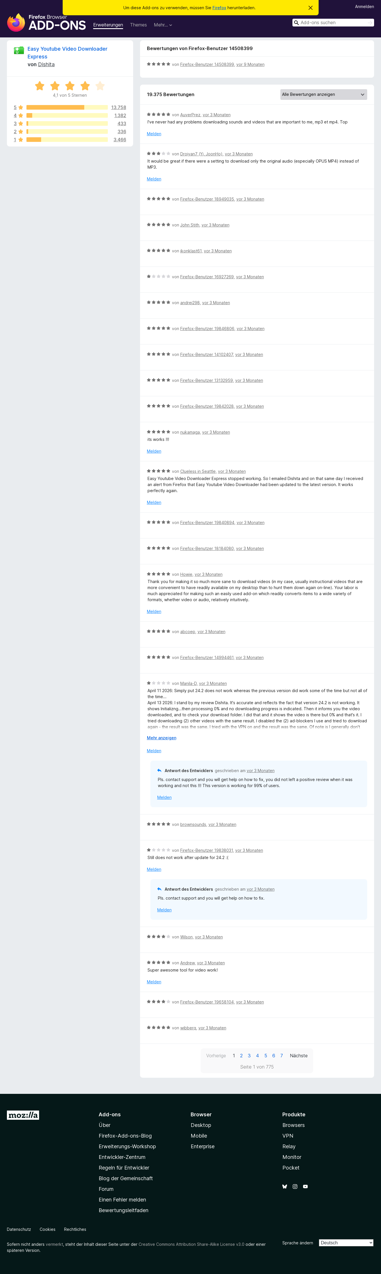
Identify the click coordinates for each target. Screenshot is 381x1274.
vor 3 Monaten (217, 114)
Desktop (201, 1125)
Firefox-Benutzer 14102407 (206, 354)
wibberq (188, 1027)
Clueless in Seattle (198, 471)
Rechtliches (75, 1229)
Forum (106, 1189)
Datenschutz (19, 1229)
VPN (287, 1136)
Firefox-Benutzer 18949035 (207, 199)
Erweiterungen (108, 25)
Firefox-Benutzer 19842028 (207, 406)
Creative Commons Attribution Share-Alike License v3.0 (191, 1244)
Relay (289, 1146)
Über (104, 1125)
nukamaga (190, 432)
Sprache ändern (297, 1242)
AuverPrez (190, 114)
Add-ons (110, 1114)
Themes (138, 25)
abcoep (187, 631)
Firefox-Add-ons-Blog (125, 1136)
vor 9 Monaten (250, 64)
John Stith (189, 224)
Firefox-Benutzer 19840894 (207, 522)
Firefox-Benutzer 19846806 (207, 328)
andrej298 (190, 302)
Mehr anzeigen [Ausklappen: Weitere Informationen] (161, 737)
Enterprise (203, 1146)
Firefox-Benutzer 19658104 (207, 1001)
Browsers (293, 1125)
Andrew (187, 962)
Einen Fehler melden (122, 1200)
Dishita (46, 64)
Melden (154, 133)
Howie (186, 574)
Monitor (291, 1157)
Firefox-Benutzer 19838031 (206, 850)
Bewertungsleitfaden (123, 1210)
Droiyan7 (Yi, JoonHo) (201, 153)
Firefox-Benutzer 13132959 (206, 380)
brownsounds (193, 824)
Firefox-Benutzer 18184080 (207, 548)
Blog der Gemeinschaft (126, 1178)
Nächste (299, 1055)
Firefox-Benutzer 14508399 (207, 64)
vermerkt (54, 1244)
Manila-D (188, 683)
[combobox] (333, 22)
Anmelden (364, 6)
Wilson (186, 936)
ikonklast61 (191, 250)
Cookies (47, 1229)
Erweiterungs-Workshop (127, 1146)
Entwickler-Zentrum (122, 1157)
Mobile (199, 1136)
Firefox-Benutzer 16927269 (207, 276)
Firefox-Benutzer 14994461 (206, 657)
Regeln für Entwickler (124, 1168)
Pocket (291, 1168)
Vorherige (216, 1055)
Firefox (219, 7)
